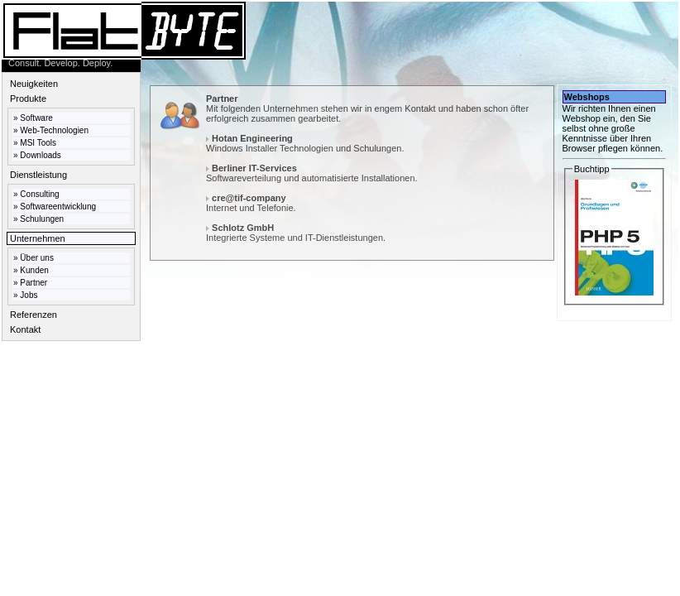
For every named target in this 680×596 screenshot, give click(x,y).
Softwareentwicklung (58, 206)
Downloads (40, 155)
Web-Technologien (54, 130)
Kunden (34, 270)
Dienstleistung (38, 175)
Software (36, 118)
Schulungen (42, 218)
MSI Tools (38, 142)
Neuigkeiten (34, 84)
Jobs (28, 295)
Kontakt (25, 329)
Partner (33, 282)
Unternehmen (37, 238)
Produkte (28, 98)
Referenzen (33, 315)
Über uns (37, 257)
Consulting (39, 194)
